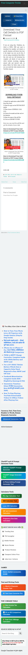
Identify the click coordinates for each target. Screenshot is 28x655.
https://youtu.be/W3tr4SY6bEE (13, 133)
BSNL (9, 174)
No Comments (12, 176)
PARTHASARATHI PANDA (11, 40)
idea (15, 174)
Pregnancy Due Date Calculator (10, 520)
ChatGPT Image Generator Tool (12, 476)
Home (14, 182)
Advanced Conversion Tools (13, 419)
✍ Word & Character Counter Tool (10, 587)
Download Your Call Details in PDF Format (13, 32)
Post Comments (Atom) (14, 232)
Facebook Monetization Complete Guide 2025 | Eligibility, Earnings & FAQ (14, 378)
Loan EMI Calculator (10, 506)
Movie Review (8, 545)
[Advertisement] (14, 278)
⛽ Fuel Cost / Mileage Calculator (11, 621)
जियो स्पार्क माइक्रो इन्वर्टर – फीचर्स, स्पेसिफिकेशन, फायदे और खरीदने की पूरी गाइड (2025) (14, 342)
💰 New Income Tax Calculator (10, 606)
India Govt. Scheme (10, 559)
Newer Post (4, 182)
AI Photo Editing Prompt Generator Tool (11, 483)
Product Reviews (9, 550)
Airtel (6, 174)
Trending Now (8, 531)
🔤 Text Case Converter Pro (13, 593)
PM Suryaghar (8, 536)
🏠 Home (7, 16)
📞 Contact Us (7, 20)
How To (12, 174)
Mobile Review (8, 540)
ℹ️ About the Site (19, 20)
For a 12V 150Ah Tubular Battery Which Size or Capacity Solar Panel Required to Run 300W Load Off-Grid (14, 369)
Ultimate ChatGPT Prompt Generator (12, 469)
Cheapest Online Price (10, 554)
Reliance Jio (19, 174)
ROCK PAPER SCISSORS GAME (12, 573)
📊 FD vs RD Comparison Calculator (12, 613)
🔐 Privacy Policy (18, 16)
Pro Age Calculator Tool (11, 496)
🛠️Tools (14, 24)
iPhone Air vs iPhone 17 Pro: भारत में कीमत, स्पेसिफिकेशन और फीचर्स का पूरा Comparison (14, 350)
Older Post (24, 182)
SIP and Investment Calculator (10, 512)
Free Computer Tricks (11, 3)
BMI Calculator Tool (10, 501)
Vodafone (5, 176)
